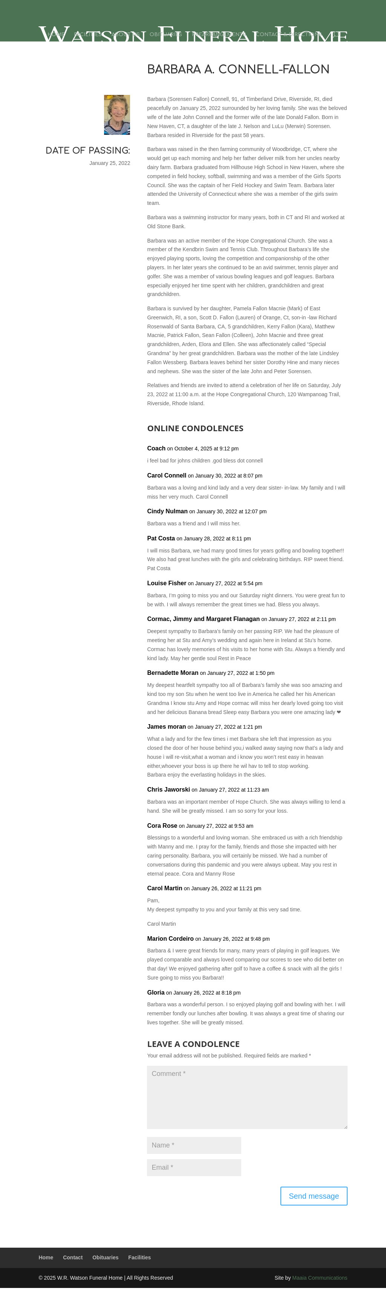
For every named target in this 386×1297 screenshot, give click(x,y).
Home (55, 34)
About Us (126, 34)
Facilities (88, 34)
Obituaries (166, 34)
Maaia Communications (319, 1278)
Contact (73, 1257)
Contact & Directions (289, 34)
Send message (314, 1196)
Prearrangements (219, 34)
